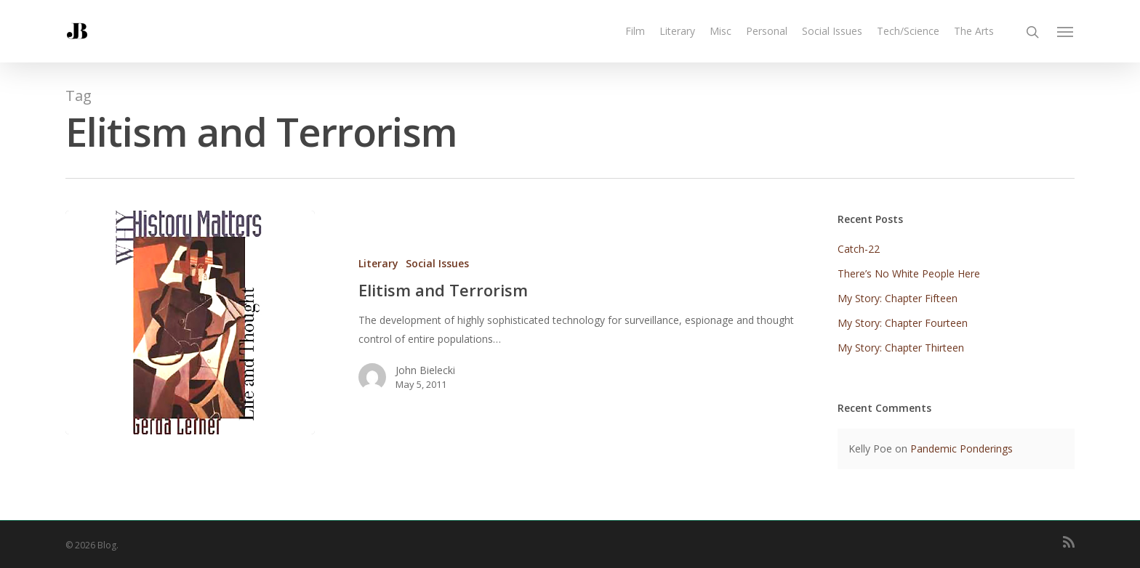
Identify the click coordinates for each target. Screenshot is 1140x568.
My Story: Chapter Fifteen (898, 298)
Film (635, 31)
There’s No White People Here (909, 273)
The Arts (974, 31)
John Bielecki (417, 370)
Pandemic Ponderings (961, 448)
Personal (766, 31)
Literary (677, 31)
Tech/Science (908, 31)
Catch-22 (859, 249)
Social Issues (832, 31)
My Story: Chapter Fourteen (903, 323)
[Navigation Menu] (1066, 31)
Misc (720, 31)
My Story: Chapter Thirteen (901, 347)
